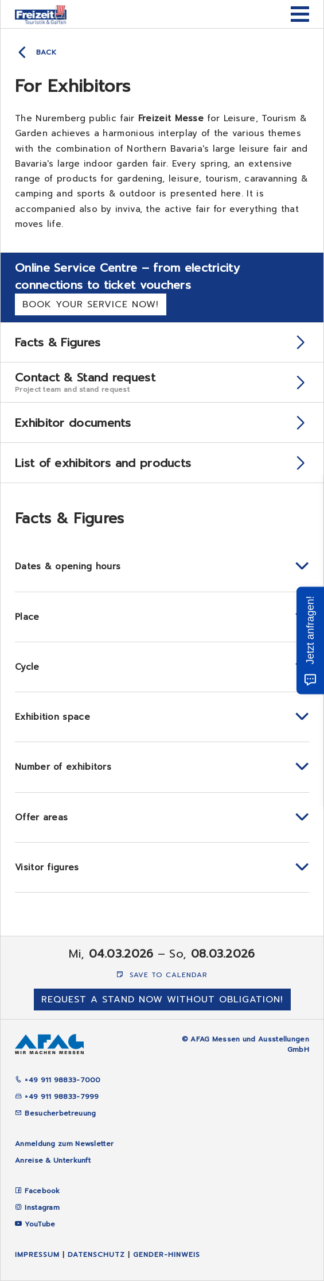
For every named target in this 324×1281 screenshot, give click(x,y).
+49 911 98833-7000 (58, 1080)
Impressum (37, 1254)
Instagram (42, 1207)
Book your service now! (90, 304)
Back (46, 52)
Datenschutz (96, 1254)
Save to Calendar (162, 975)
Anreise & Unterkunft (53, 1160)
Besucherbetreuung (55, 1113)
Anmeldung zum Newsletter (64, 1144)
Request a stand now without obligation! (162, 999)
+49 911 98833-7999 (57, 1096)
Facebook (42, 1191)
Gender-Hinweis (166, 1254)
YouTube (40, 1224)
